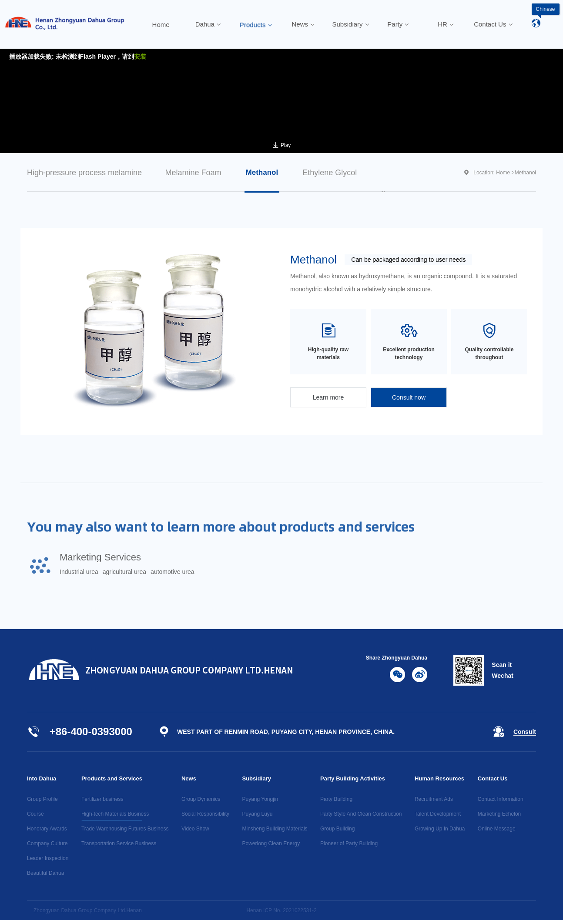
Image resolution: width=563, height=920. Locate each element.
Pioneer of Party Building (349, 843)
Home (503, 173)
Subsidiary (256, 778)
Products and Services (111, 778)
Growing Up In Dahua (440, 829)
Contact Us (493, 778)
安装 (140, 56)
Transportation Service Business (118, 843)
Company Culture (47, 843)
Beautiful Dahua (45, 873)
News (188, 778)
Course (35, 814)
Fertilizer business (102, 799)
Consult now (409, 397)
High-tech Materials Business (115, 814)
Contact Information (500, 799)
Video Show (195, 829)
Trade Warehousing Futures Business (125, 829)
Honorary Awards (47, 829)
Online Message (497, 829)
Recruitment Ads (434, 799)
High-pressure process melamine (84, 172)
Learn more (328, 397)
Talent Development (438, 814)
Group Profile (42, 799)
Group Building (337, 829)
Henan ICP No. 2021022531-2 (281, 910)
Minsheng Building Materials (274, 829)
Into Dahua (41, 778)
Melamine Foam (193, 172)
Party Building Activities (352, 778)
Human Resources (439, 778)
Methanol (262, 172)
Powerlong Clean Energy (271, 843)
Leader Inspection (47, 858)
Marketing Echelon (499, 814)
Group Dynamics (200, 799)
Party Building (336, 799)
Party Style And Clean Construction (361, 814)
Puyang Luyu (257, 814)
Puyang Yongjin (260, 799)
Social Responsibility (205, 814)
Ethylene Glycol (329, 172)
